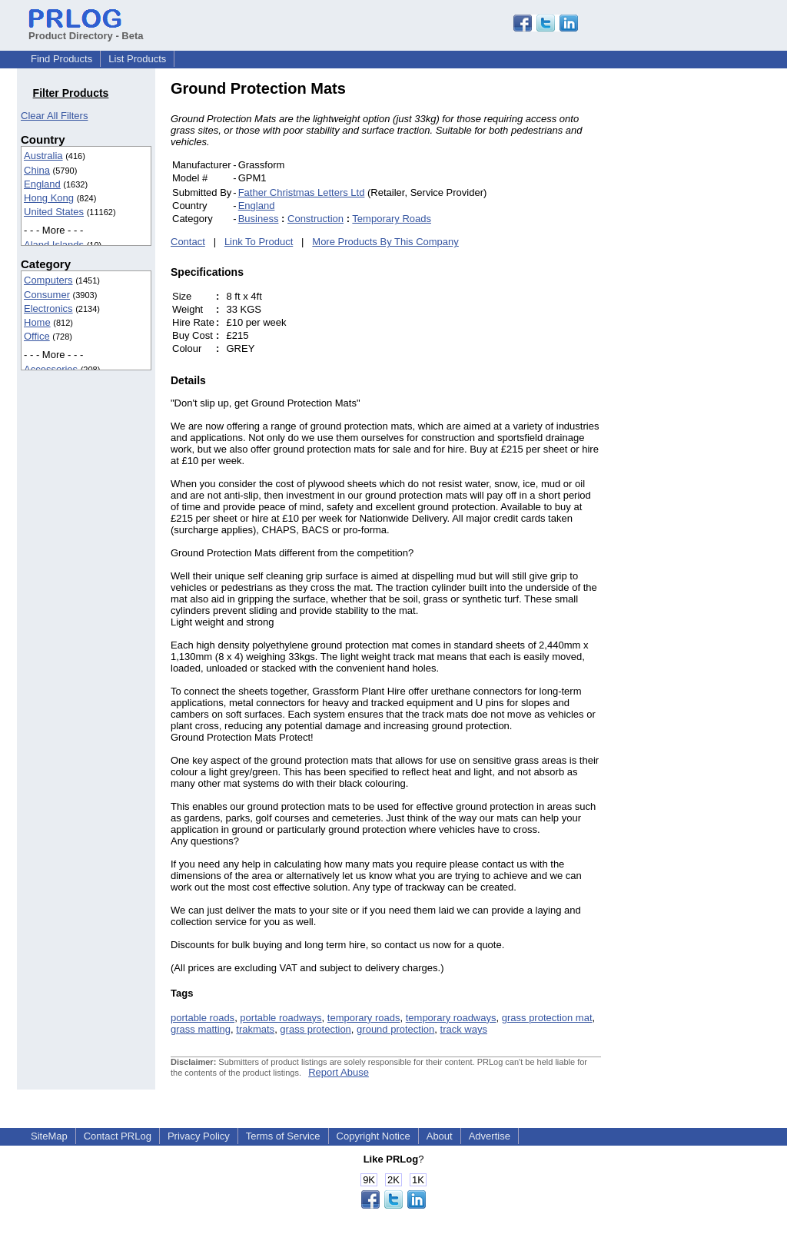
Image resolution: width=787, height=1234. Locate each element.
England (42, 184)
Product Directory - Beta (86, 29)
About (440, 1136)
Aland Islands (54, 244)
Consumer (47, 294)
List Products (137, 59)
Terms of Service (283, 1136)
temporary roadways (451, 1017)
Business (258, 218)
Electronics (48, 308)
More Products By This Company (385, 241)
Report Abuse (338, 1072)
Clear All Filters (54, 115)
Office (37, 336)
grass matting (201, 1029)
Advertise (489, 1136)
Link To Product (258, 241)
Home (37, 322)
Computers (48, 280)
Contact (188, 241)
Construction (315, 218)
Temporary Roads (391, 218)
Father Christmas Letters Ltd (301, 192)
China (37, 170)
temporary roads (363, 1017)
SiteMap (49, 1136)
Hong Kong (49, 198)
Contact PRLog (117, 1136)
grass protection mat (547, 1017)
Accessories (51, 369)
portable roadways (280, 1017)
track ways (463, 1029)
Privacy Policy (199, 1136)
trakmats (255, 1029)
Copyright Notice (373, 1136)
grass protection (315, 1029)
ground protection (395, 1029)
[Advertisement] (704, 310)
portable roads (202, 1017)
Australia (43, 155)
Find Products (61, 59)
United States (54, 211)
